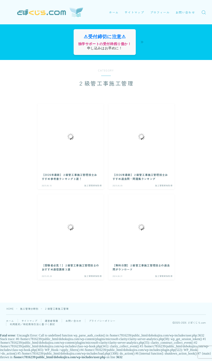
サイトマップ (135, 7)
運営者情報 (51, 320)
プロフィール (161, 7)
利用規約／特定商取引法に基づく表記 (32, 324)
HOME (10, 308)
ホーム (115, 7)
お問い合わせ (122, 17)
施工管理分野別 (29, 308)
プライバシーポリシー (102, 320)
